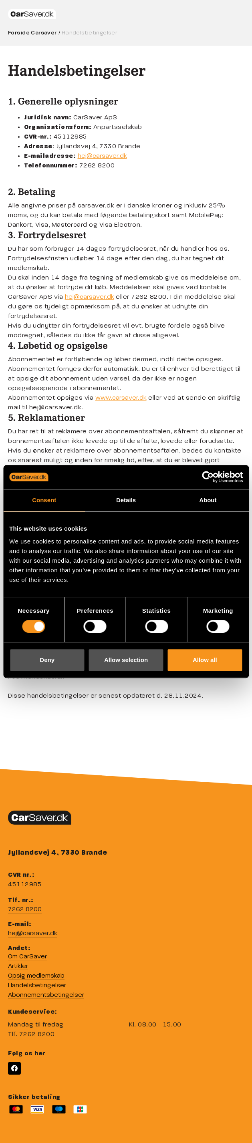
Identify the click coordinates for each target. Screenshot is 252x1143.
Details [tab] (126, 500)
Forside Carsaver (32, 33)
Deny (47, 659)
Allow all (205, 659)
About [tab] (207, 500)
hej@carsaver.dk (102, 156)
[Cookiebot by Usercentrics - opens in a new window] (208, 477)
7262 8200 (25, 909)
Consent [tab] (44, 500)
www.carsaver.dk (121, 398)
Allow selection (126, 659)
